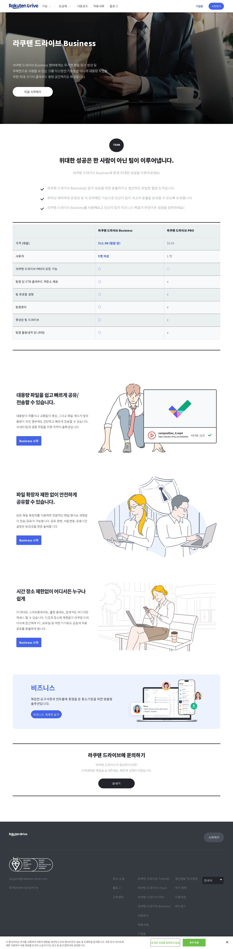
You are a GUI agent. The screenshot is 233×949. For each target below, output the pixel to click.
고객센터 (118, 897)
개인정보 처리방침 (186, 878)
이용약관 (180, 897)
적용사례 (98, 6)
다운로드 (82, 6)
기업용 (199, 6)
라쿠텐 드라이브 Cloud (152, 888)
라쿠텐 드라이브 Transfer (153, 878)
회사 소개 (119, 878)
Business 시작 (28, 441)
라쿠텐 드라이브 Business (154, 906)
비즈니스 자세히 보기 (46, 714)
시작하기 (216, 6)
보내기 (116, 783)
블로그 (114, 6)
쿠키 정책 (181, 888)
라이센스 (180, 906)
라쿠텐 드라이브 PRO (151, 897)
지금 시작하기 (33, 92)
